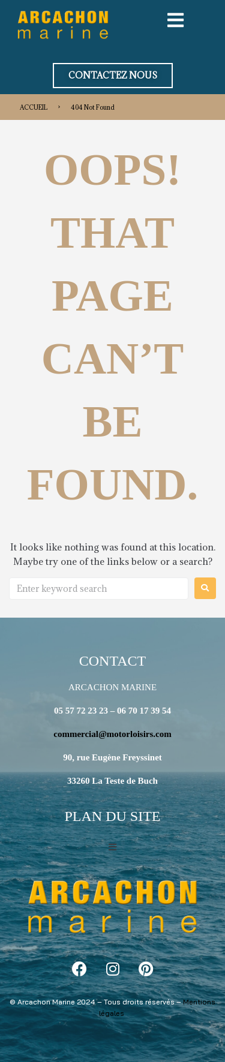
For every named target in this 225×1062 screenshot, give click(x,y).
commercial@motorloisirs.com (112, 734)
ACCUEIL (33, 107)
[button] (113, 75)
